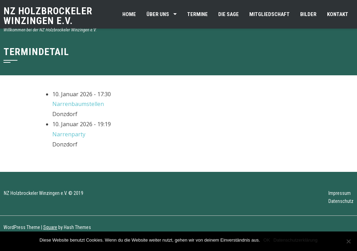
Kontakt (337, 14)
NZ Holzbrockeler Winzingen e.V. (47, 15)
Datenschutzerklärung (295, 240)
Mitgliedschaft (269, 14)
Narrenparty (68, 134)
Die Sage (228, 14)
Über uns (157, 14)
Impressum (339, 193)
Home (129, 14)
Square (50, 227)
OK (267, 240)
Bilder (308, 14)
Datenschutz (341, 201)
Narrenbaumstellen (78, 104)
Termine (197, 14)
